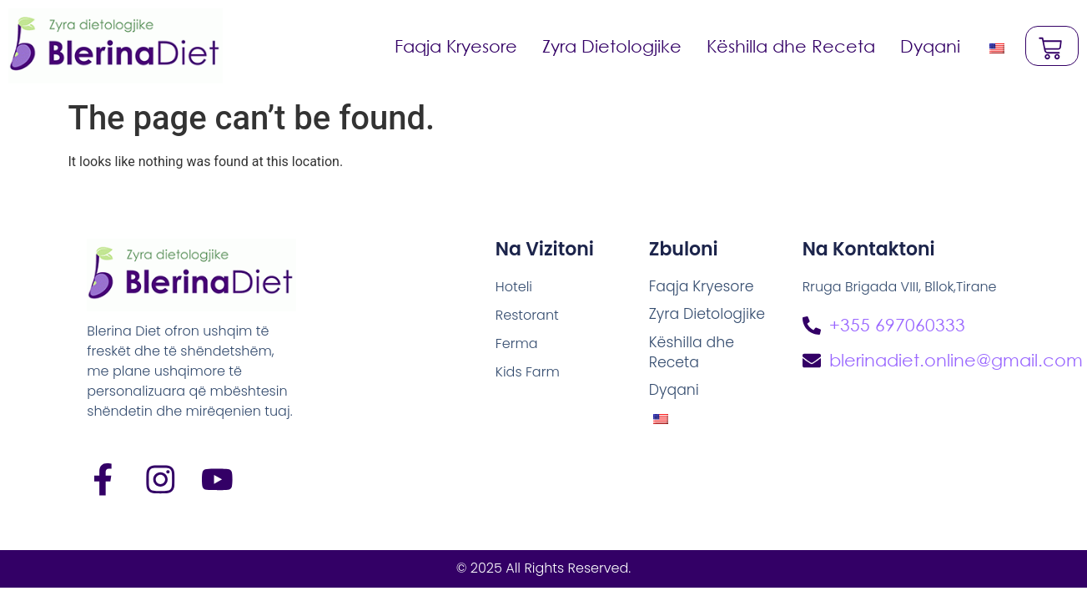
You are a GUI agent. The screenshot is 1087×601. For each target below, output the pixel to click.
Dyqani (928, 46)
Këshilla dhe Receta (789, 46)
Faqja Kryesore (454, 46)
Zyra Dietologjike (610, 46)
